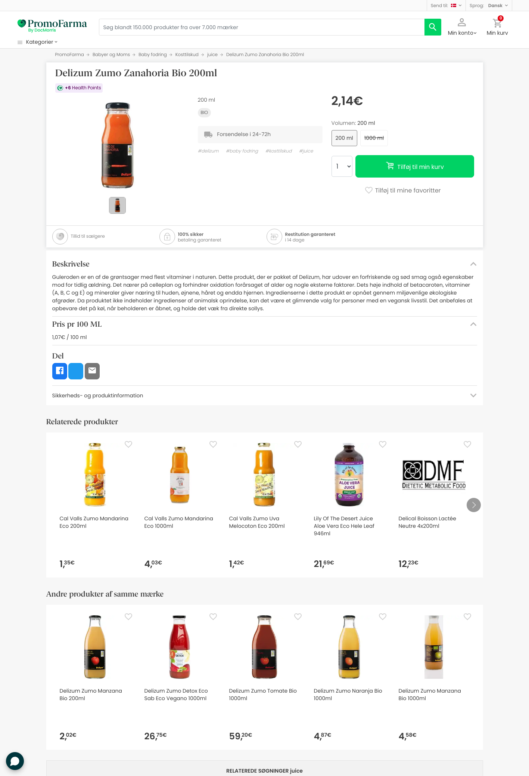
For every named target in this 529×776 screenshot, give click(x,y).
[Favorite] (128, 444)
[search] (432, 27)
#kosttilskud (278, 151)
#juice (306, 151)
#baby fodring (242, 151)
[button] (446, 5)
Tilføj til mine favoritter (402, 191)
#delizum (208, 151)
